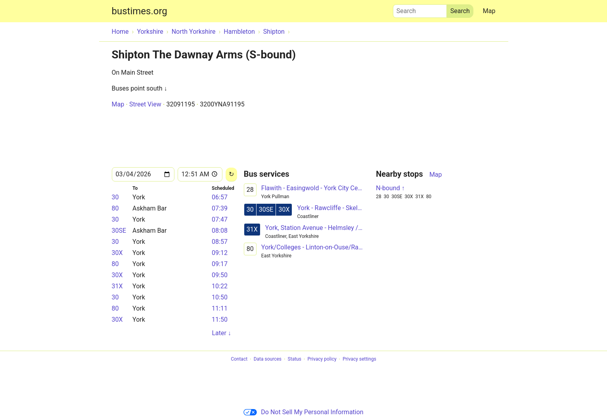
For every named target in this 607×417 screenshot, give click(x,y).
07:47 (220, 219)
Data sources (267, 359)
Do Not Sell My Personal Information (303, 412)
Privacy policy (321, 359)
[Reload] (231, 174)
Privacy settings (359, 359)
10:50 (220, 297)
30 (115, 197)
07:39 (220, 208)
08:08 (220, 230)
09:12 (220, 253)
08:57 (220, 241)
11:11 (220, 308)
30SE (119, 230)
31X (117, 286)
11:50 (220, 319)
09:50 (220, 275)
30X (117, 253)
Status (294, 359)
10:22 (220, 286)
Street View (145, 104)
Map (489, 11)
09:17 (220, 264)
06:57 (220, 197)
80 (115, 208)
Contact (239, 359)
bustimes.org (139, 11)
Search (420, 9)
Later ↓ (221, 333)
